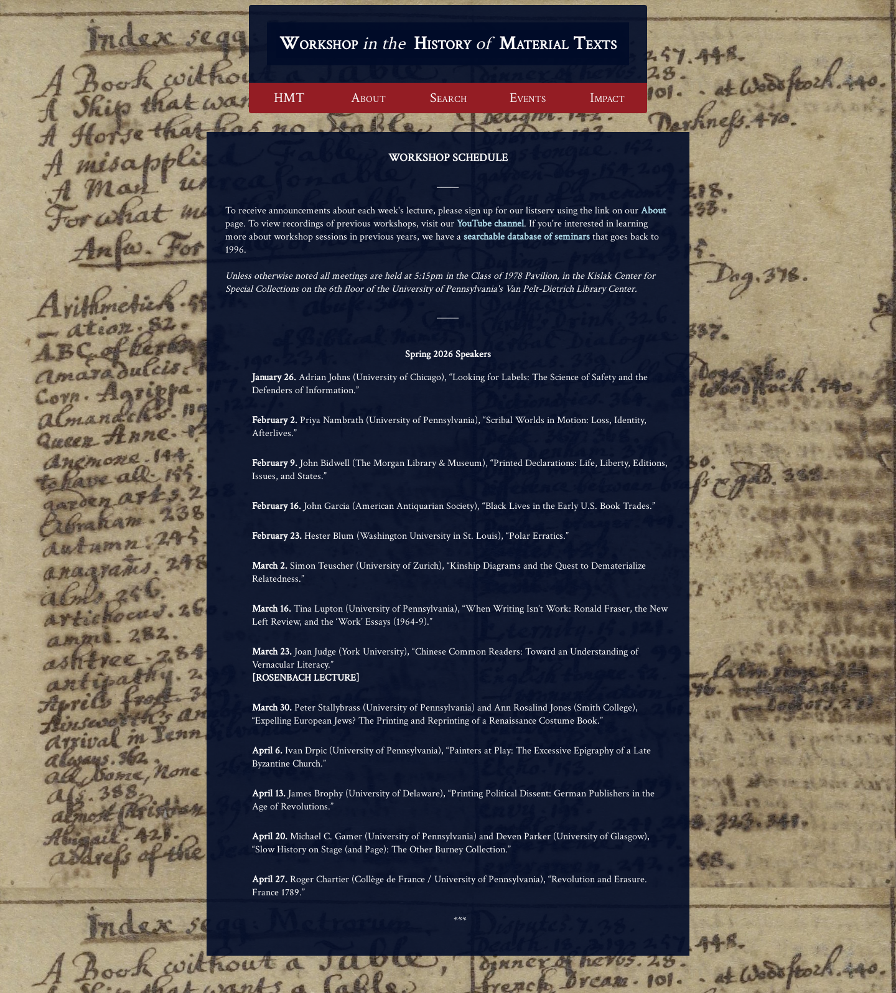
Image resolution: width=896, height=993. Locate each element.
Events (528, 98)
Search (448, 98)
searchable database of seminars (527, 236)
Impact (607, 98)
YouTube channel (490, 223)
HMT (289, 98)
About (368, 98)
